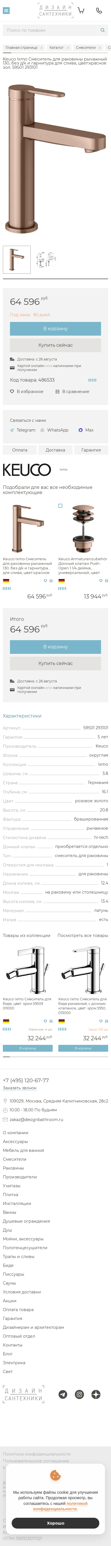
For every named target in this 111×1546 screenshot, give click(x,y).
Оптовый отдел (19, 1336)
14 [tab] (97, 1060)
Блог (8, 1353)
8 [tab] (55, 1060)
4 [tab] (27, 1060)
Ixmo (63, 469)
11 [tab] (76, 1060)
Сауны (9, 1283)
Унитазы (11, 1185)
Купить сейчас (55, 345)
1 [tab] (55, 278)
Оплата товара (18, 1309)
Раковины (13, 1168)
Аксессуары (15, 1141)
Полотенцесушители (25, 1247)
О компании (15, 1132)
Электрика (14, 1362)
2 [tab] (13, 1060)
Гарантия (91, 450)
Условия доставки (22, 1292)
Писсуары (13, 1274)
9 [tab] (62, 1060)
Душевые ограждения (26, 1221)
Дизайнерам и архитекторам (33, 1327)
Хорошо (55, 1523)
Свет (8, 1371)
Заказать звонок (19, 1088)
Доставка (55, 450)
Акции (10, 1300)
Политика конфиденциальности (37, 1454)
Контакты (12, 1345)
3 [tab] (20, 1060)
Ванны (9, 1212)
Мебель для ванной (23, 1150)
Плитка (10, 1194)
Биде (8, 1265)
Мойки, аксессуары (23, 1238)
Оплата (19, 450)
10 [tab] (69, 1060)
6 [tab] (41, 1060)
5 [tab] (34, 1060)
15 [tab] (104, 1060)
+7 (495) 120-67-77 (26, 1080)
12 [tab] (83, 1060)
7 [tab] (48, 1060)
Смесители (14, 1159)
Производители (20, 1177)
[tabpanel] (17, 260)
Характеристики (22, 716)
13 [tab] (90, 1060)
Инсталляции (17, 1203)
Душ (7, 1230)
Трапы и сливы (18, 1256)
